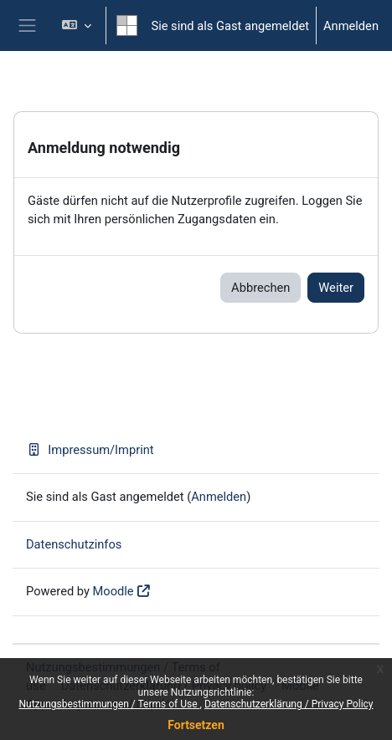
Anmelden (351, 25)
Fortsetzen (196, 725)
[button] (76, 25)
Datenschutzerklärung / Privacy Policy (289, 704)
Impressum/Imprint (90, 449)
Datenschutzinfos (73, 544)
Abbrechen (260, 287)
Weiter (335, 287)
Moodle (113, 591)
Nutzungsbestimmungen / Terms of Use (108, 704)
